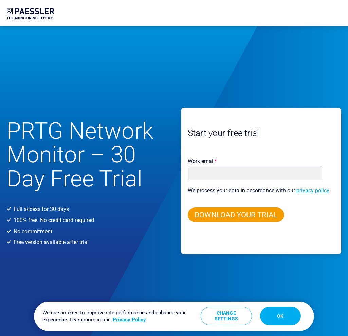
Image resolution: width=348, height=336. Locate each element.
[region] (174, 316)
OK (280, 316)
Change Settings (226, 315)
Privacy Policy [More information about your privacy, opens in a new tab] (129, 320)
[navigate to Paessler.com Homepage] (30, 13)
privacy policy (312, 190)
